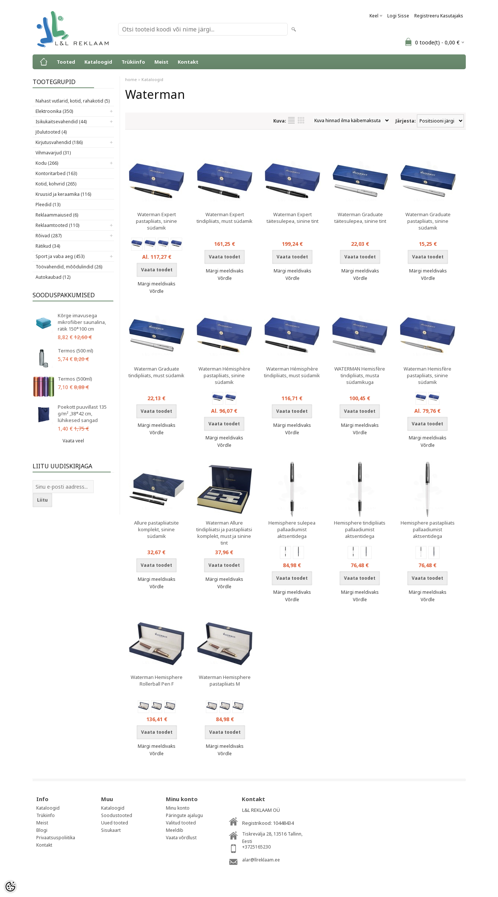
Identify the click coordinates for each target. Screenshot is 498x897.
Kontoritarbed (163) (56, 173)
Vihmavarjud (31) (53, 153)
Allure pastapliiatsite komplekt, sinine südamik (156, 529)
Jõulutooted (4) (51, 132)
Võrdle (157, 291)
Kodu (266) (47, 163)
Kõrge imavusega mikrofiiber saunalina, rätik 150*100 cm (82, 322)
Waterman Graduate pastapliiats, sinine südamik (428, 221)
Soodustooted (116, 815)
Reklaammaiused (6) (57, 215)
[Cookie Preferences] (10, 886)
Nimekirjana (291, 120)
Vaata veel (73, 441)
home (131, 79)
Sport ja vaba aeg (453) (60, 256)
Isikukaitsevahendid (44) (61, 121)
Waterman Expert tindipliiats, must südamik (225, 217)
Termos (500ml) (75, 378)
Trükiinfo (133, 61)
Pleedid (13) (48, 204)
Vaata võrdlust (181, 837)
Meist (161, 61)
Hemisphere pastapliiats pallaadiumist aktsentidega (428, 529)
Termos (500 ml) (75, 350)
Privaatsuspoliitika (55, 837)
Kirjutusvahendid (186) (59, 142)
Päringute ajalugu (184, 815)
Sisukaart (111, 830)
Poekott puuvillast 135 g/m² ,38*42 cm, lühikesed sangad (82, 414)
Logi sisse (398, 16)
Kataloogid (98, 61)
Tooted (66, 61)
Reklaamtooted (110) (57, 225)
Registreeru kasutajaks (438, 16)
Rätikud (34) (48, 246)
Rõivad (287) (48, 235)
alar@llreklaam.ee (261, 860)
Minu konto (178, 808)
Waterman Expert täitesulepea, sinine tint (292, 217)
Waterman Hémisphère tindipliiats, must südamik (292, 372)
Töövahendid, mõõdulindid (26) (69, 267)
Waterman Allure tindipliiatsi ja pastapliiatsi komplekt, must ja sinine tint (224, 532)
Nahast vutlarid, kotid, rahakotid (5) (73, 101)
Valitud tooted (181, 823)
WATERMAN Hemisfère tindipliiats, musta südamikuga (359, 375)
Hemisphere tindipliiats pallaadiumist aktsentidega (359, 529)
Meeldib (174, 830)
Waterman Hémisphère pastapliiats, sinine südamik (224, 375)
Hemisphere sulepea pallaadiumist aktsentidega (291, 529)
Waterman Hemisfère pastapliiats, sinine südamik (427, 375)
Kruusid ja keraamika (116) (63, 194)
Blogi (41, 830)
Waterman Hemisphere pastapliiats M (225, 680)
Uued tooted (114, 823)
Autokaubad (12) (53, 277)
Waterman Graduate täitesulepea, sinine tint (360, 217)
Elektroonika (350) (54, 111)
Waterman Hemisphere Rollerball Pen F (157, 680)
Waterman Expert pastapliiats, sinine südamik (156, 221)
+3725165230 (256, 847)
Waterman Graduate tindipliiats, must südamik (156, 372)
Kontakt (188, 61)
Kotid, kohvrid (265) (56, 184)
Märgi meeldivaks (157, 284)
